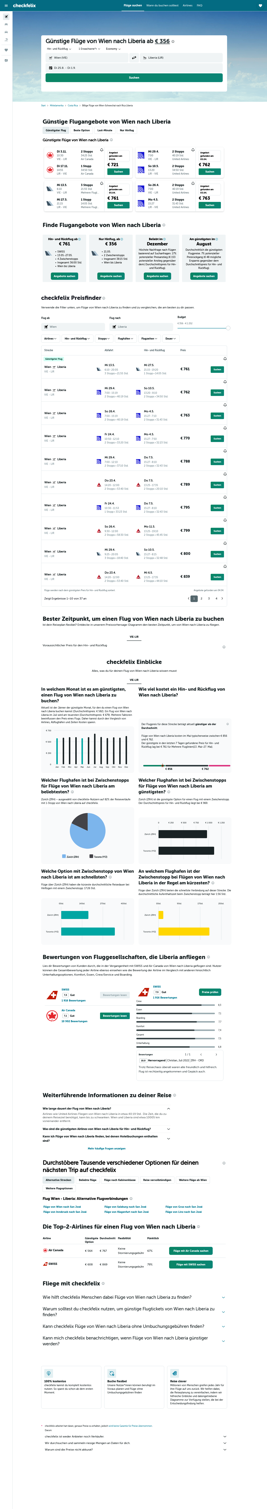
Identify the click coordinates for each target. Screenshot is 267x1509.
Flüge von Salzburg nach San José (131, 1164)
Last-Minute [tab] (110, 130)
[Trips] (6, 50)
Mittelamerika (62, 105)
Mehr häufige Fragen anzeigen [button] (112, 1106)
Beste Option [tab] (87, 130)
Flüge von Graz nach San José (189, 1164)
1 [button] (199, 556)
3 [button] (214, 556)
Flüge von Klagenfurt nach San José (132, 1169)
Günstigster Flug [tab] (61, 130)
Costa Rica (78, 105)
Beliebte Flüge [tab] (93, 1137)
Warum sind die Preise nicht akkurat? (141, 1407)
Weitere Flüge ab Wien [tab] (199, 1137)
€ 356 (168, 41)
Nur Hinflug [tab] (133, 130)
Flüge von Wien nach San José (68, 1164)
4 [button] (222, 556)
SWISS (71, 947)
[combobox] (65, 49)
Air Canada (74, 967)
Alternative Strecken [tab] (64, 1137)
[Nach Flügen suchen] (6, 16)
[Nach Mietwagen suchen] (6, 32)
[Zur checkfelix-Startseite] (24, 5)
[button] (6, 6)
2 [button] (207, 556)
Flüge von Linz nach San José (189, 1169)
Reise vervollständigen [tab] (163, 1137)
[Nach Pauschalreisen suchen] (6, 39)
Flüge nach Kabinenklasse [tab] (125, 1137)
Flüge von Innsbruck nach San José (70, 1169)
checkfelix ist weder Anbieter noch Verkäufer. (141, 1394)
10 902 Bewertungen (80, 978)
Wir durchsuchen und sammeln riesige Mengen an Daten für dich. (141, 1400)
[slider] (234, 328)
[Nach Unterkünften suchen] (6, 24)
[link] (70, 276)
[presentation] (178, 41)
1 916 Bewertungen (79, 958)
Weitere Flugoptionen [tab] (64, 1146)
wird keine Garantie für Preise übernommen (136, 1383)
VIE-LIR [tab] (139, 594)
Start (49, 105)
